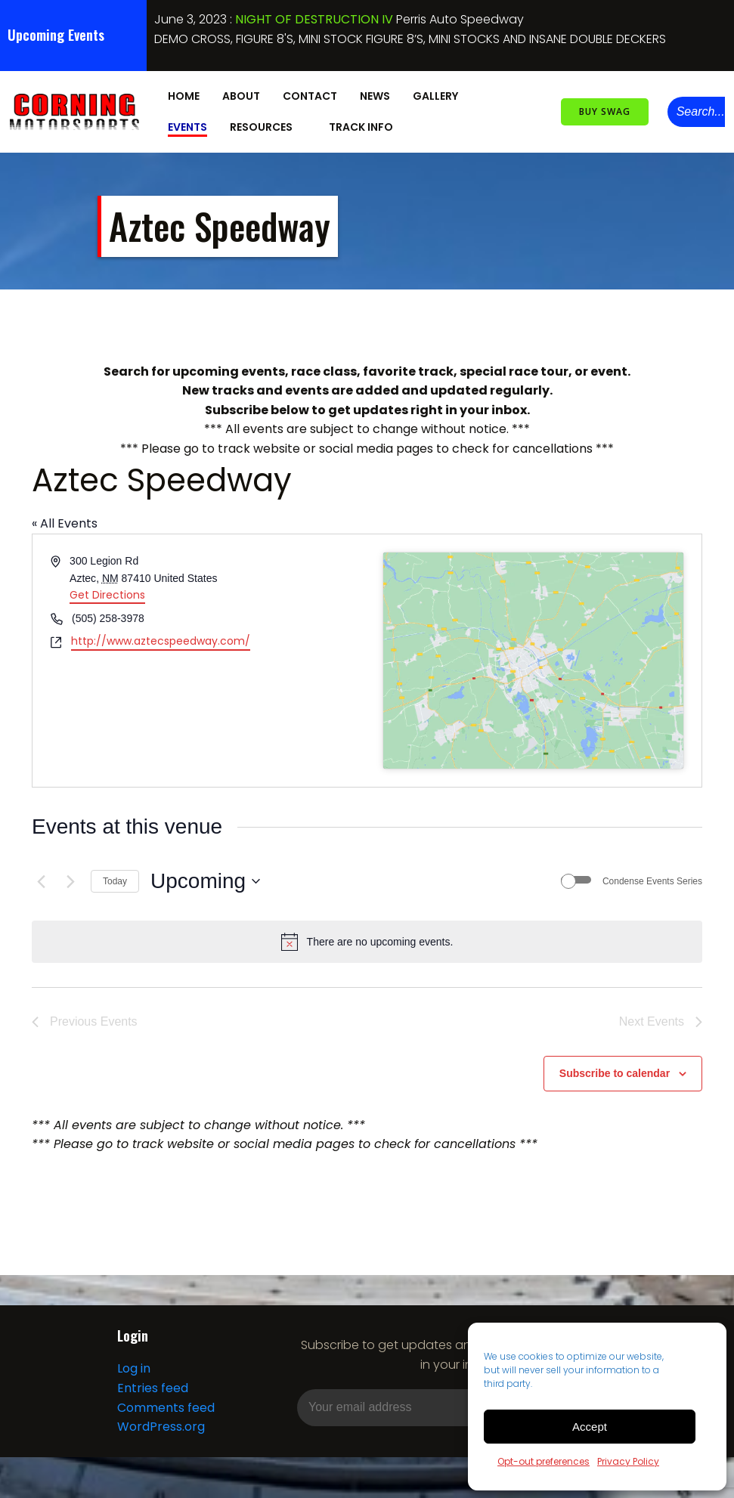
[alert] (367, 937)
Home (181, 93)
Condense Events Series (652, 876)
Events (511, 93)
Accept (589, 1426)
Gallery (439, 93)
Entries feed (151, 1385)
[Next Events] (70, 877)
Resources (204, 124)
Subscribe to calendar (614, 1069)
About (239, 93)
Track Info (303, 124)
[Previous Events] (41, 877)
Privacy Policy (628, 1461)
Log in (133, 1366)
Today (115, 876)
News (373, 93)
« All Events (65, 519)
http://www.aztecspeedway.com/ (160, 636)
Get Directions (107, 590)
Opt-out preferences (543, 1461)
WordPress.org (160, 1423)
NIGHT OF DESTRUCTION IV (314, 19)
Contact (307, 93)
